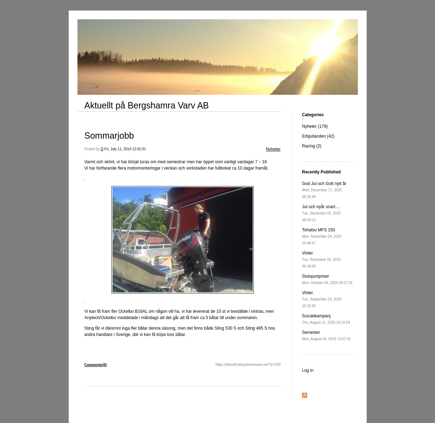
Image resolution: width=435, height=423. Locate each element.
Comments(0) (95, 365)
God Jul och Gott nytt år (324, 190)
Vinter (321, 259)
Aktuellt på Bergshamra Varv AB (146, 105)
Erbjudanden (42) (318, 136)
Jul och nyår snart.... (321, 213)
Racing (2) (311, 146)
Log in (308, 370)
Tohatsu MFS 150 (322, 236)
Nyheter (273, 149)
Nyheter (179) (315, 126)
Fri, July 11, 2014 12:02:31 (125, 149)
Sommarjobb (109, 135)
